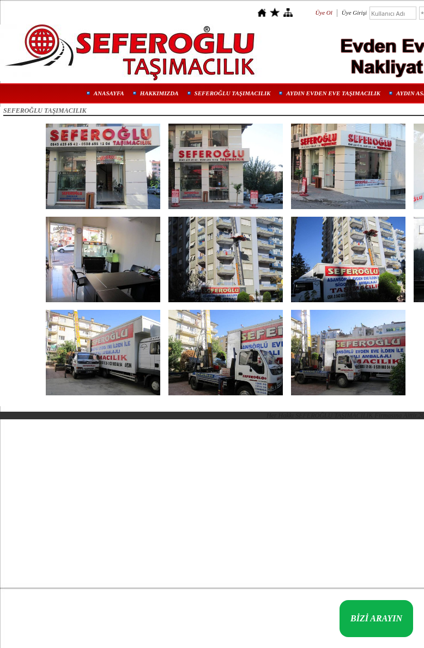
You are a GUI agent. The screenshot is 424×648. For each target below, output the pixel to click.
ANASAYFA (109, 93)
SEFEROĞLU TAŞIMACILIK (233, 93)
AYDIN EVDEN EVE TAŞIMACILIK (333, 93)
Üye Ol (323, 12)
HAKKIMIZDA (159, 93)
